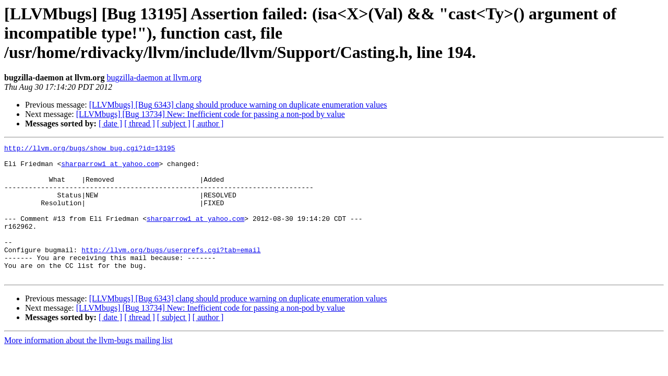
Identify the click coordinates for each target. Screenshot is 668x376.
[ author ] (208, 123)
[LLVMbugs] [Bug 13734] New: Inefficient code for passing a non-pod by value (210, 114)
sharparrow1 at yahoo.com (110, 168)
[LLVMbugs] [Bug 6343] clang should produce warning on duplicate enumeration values (238, 104)
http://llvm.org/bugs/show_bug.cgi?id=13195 (89, 149)
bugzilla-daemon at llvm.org (153, 77)
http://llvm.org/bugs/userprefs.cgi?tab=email (170, 271)
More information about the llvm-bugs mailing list (88, 366)
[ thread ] (139, 123)
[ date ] (110, 123)
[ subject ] (173, 123)
